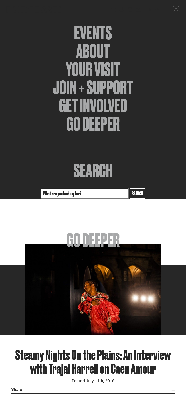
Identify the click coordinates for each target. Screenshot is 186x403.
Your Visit (93, 69)
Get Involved (93, 105)
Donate (154, 9)
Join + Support (93, 87)
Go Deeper (93, 123)
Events (93, 32)
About (93, 51)
